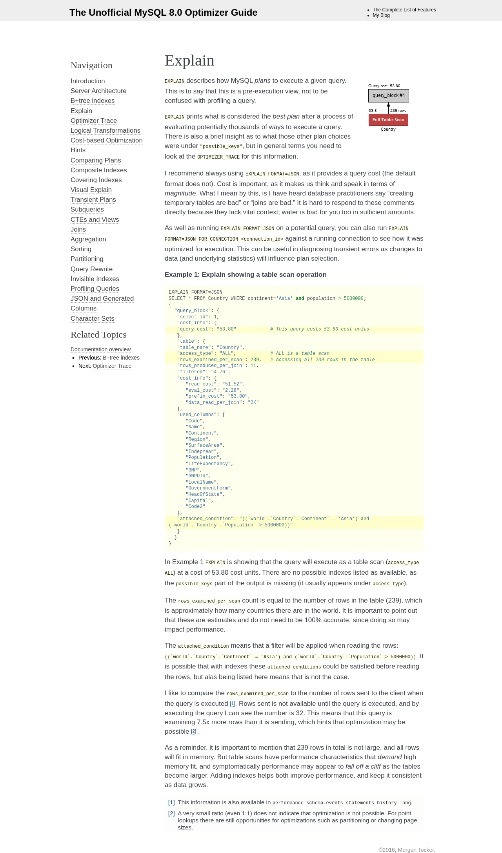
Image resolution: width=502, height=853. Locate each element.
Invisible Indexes (95, 279)
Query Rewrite (92, 269)
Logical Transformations (105, 130)
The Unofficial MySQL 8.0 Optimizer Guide (163, 12)
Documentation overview (101, 349)
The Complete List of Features (404, 10)
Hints (78, 150)
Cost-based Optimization (107, 140)
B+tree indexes (93, 100)
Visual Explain (91, 190)
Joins (78, 229)
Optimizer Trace (94, 120)
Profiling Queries (95, 288)
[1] (232, 691)
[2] (193, 719)
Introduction (88, 81)
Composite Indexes (99, 170)
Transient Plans (93, 199)
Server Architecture (99, 91)
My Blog (381, 15)
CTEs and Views (95, 219)
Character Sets (93, 318)
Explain (81, 111)
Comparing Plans (96, 160)
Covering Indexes (96, 180)
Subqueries (87, 209)
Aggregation (88, 239)
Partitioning (87, 259)
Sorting (81, 249)
